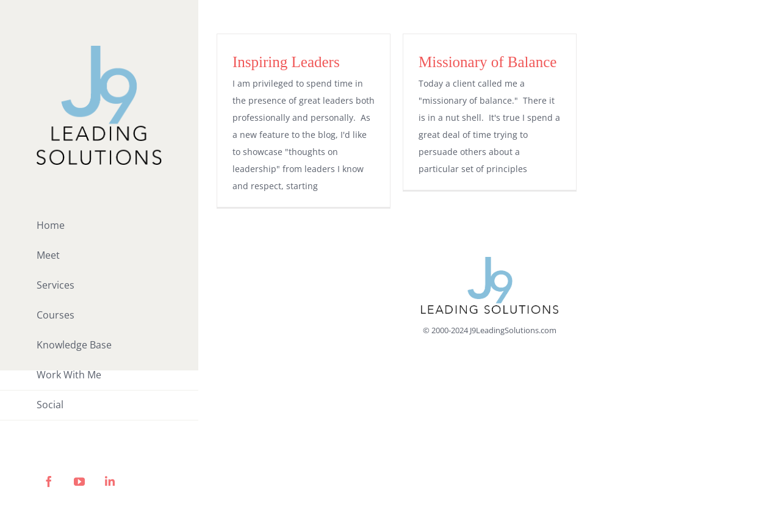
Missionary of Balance (487, 62)
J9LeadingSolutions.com (513, 330)
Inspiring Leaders (286, 62)
